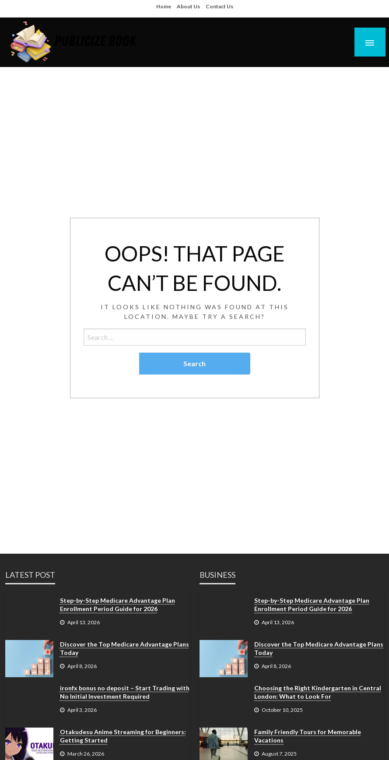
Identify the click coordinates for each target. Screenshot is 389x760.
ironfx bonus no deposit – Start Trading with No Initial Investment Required (124, 692)
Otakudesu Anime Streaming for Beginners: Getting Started (123, 736)
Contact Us (219, 6)
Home (163, 6)
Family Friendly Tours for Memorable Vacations (307, 736)
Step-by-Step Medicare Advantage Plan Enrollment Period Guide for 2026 (117, 605)
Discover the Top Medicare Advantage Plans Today (124, 648)
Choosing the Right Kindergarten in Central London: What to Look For (317, 692)
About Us (188, 6)
